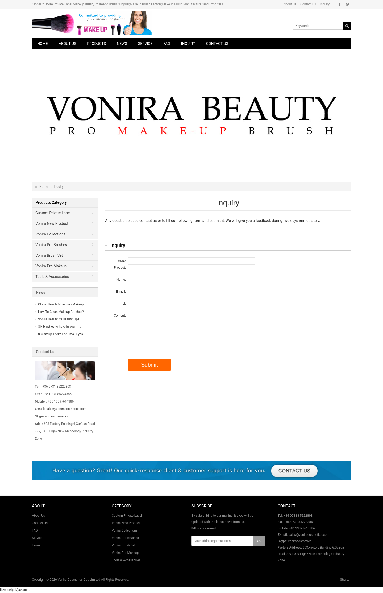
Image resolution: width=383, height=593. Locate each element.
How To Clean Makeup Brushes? (61, 312)
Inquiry (325, 4)
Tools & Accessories (52, 277)
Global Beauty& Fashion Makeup (61, 304)
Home (42, 44)
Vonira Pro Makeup (51, 266)
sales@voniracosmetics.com (66, 409)
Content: (120, 315)
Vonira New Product (51, 223)
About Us (289, 4)
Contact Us (308, 4)
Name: (121, 279)
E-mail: (121, 291)
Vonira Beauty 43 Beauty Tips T (60, 319)
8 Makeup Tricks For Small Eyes (60, 334)
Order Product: (120, 264)
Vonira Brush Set (49, 255)
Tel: (123, 303)
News (122, 44)
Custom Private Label (53, 213)
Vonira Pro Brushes (51, 245)
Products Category (51, 202)
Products (96, 44)
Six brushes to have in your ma (59, 327)
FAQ (166, 44)
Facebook (339, 4)
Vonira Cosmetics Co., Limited (79, 580)
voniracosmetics (57, 416)
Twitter (347, 4)
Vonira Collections (50, 234)
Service (145, 44)
